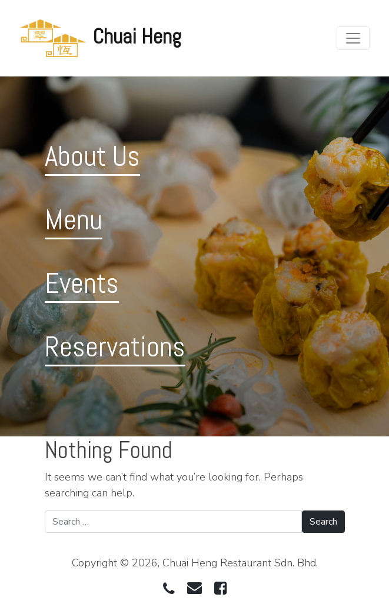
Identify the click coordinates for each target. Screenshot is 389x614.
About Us (92, 156)
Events (82, 283)
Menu (73, 220)
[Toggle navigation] (353, 38)
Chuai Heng (137, 36)
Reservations (115, 347)
